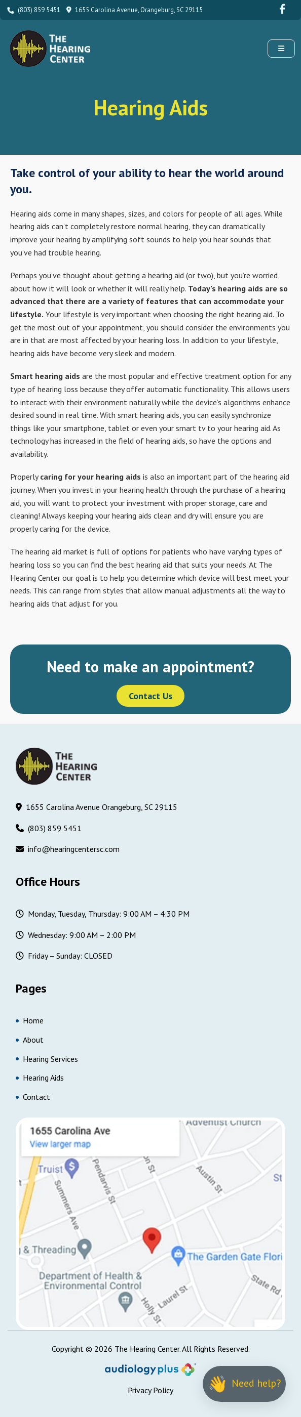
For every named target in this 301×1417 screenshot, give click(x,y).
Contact (33, 1097)
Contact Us (150, 696)
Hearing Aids (40, 1077)
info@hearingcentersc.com (68, 850)
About (30, 1040)
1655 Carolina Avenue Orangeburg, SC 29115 (96, 808)
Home (30, 1020)
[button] (281, 48)
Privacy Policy (150, 1390)
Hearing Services (47, 1059)
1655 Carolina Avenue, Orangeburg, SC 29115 (134, 10)
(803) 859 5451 (32, 10)
